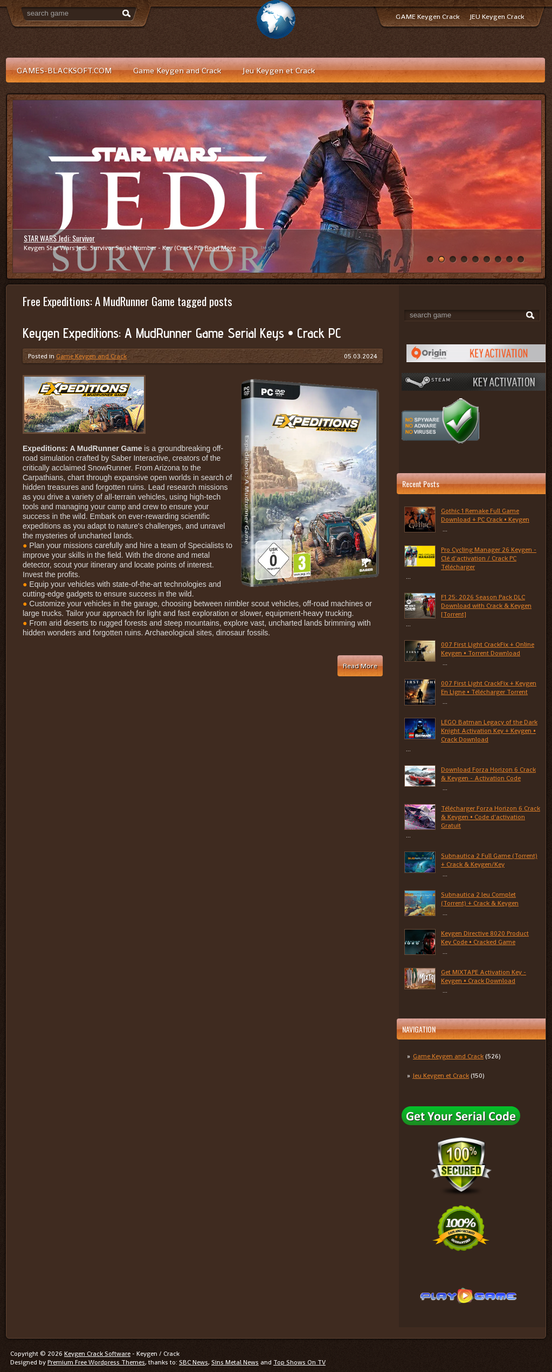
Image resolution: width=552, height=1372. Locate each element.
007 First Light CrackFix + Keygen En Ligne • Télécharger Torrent (488, 687)
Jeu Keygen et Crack (279, 70)
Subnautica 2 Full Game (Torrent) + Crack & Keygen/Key (489, 860)
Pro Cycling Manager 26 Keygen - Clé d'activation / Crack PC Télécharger (488, 558)
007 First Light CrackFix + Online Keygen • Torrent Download (487, 648)
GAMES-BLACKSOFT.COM (64, 70)
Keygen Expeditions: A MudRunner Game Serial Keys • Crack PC (182, 333)
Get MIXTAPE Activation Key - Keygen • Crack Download (483, 976)
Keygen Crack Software (97, 1353)
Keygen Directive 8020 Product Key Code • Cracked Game (485, 937)
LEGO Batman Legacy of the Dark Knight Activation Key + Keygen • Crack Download (489, 731)
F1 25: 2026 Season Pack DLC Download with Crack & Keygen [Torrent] (486, 606)
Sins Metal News (235, 1362)
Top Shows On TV (299, 1362)
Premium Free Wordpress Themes (96, 1362)
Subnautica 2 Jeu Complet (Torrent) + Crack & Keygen (480, 898)
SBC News (193, 1362)
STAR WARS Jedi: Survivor (59, 238)
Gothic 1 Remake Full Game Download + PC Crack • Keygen (485, 515)
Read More (220, 248)
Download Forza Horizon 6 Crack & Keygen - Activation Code (488, 773)
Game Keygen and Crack (177, 70)
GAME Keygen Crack (427, 16)
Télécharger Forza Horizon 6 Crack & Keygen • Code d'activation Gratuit (490, 817)
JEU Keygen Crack (497, 16)
